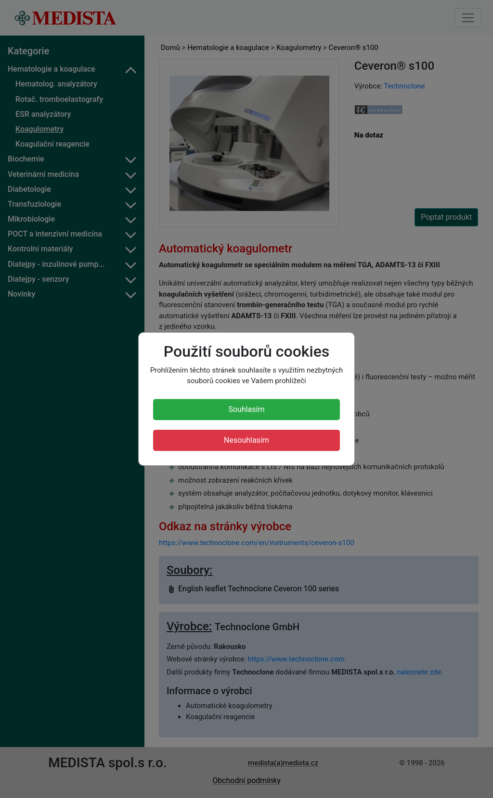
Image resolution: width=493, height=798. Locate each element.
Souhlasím (246, 409)
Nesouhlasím (246, 440)
